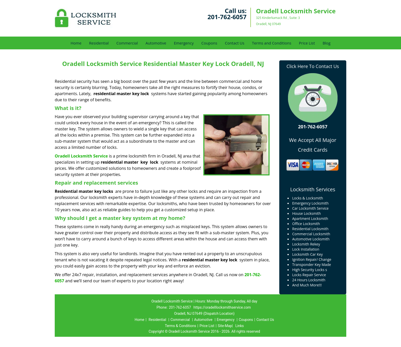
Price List (307, 43)
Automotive (156, 43)
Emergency (184, 43)
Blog (326, 43)
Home (76, 43)
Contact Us (234, 43)
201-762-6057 (227, 17)
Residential (99, 43)
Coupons (209, 43)
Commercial (127, 43)
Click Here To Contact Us (312, 66)
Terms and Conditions (271, 43)
